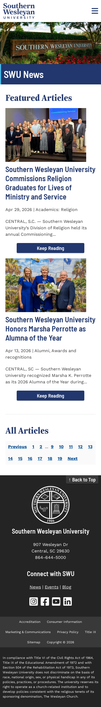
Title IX (90, 632)
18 (50, 458)
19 (60, 458)
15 (20, 458)
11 (71, 446)
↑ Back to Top (82, 479)
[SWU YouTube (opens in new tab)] (56, 602)
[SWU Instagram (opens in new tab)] (33, 602)
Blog (66, 587)
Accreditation (29, 622)
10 (61, 446)
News (35, 587)
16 (30, 458)
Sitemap (33, 642)
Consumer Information (64, 622)
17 (40, 458)
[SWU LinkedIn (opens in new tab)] (67, 602)
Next (73, 458)
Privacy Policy (67, 632)
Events (51, 587)
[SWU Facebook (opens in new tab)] (45, 602)
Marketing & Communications (28, 632)
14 (10, 458)
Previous (17, 446)
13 (90, 446)
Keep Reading (50, 248)
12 (80, 446)
